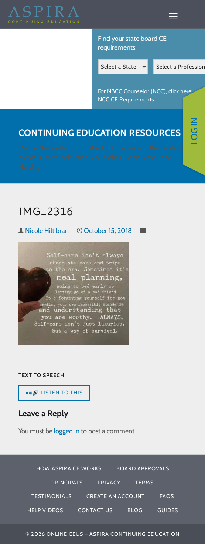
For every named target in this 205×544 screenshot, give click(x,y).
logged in (66, 431)
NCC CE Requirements (126, 99)
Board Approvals (142, 468)
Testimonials (51, 496)
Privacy (109, 482)
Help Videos (45, 510)
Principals (67, 482)
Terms (144, 482)
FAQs (167, 496)
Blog (135, 510)
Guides (167, 510)
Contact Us (95, 510)
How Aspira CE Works (69, 468)
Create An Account (115, 496)
